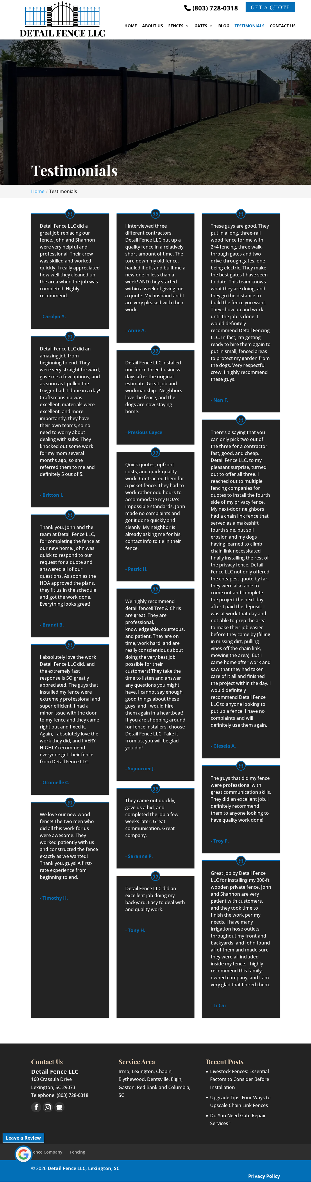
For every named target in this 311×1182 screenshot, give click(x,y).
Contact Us (283, 26)
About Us (152, 26)
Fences (175, 26)
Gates (200, 26)
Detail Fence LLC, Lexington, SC (83, 1168)
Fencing (77, 1152)
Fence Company (46, 1152)
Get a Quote (270, 7)
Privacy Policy (264, 1176)
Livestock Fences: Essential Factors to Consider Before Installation (239, 1079)
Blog (223, 26)
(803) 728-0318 (211, 7)
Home (130, 26)
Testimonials (249, 26)
